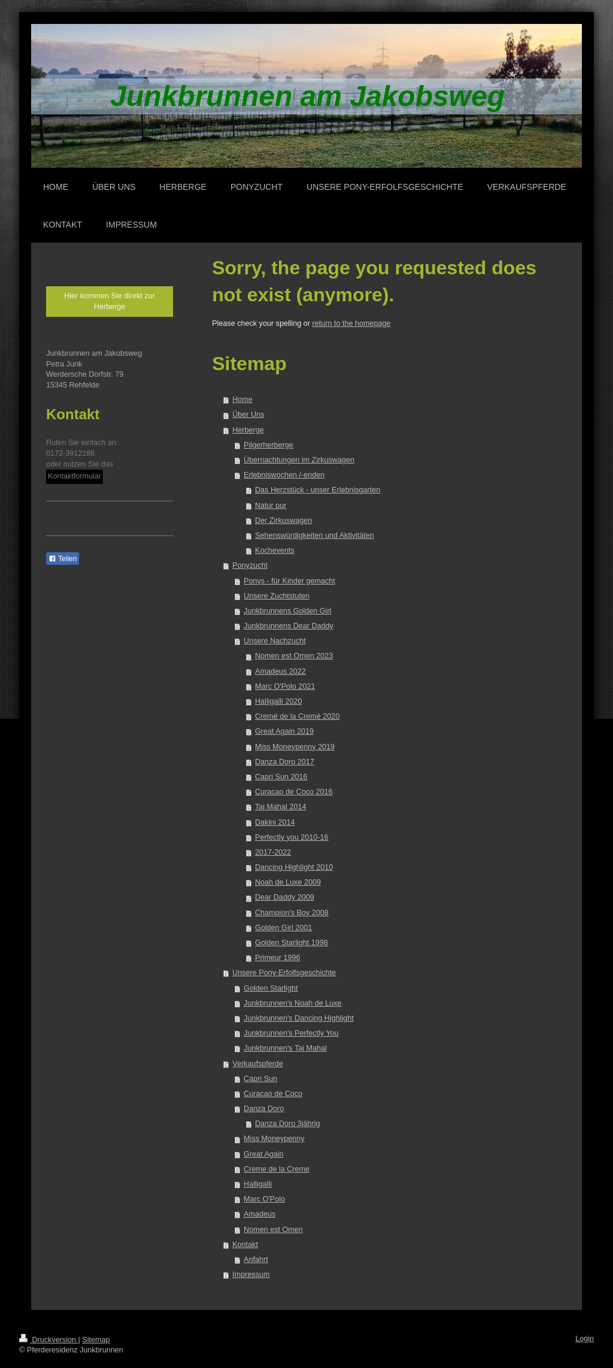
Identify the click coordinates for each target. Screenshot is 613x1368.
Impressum (250, 1274)
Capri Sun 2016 (281, 777)
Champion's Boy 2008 (292, 913)
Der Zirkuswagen (283, 520)
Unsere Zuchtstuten (276, 596)
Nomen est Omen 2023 (294, 656)
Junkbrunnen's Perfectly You (291, 1033)
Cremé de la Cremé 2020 (297, 716)
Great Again (264, 1154)
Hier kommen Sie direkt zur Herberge (109, 301)
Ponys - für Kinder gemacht (289, 581)
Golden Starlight (271, 988)
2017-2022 (273, 852)
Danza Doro (264, 1108)
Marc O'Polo (264, 1199)
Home (242, 399)
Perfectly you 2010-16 (292, 837)
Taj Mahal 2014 (280, 807)
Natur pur (271, 505)
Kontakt (245, 1244)
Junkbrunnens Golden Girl (287, 611)
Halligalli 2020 (278, 701)
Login (584, 1338)
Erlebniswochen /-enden (284, 475)
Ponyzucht (250, 565)
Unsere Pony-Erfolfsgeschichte (284, 973)
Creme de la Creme (276, 1169)
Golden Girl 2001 (283, 928)
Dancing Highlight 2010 (294, 867)
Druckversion (48, 1340)
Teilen (62, 559)
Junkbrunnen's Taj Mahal (285, 1048)
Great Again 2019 (284, 731)
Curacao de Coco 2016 (294, 792)
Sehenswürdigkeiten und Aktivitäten (314, 535)
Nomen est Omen (273, 1229)
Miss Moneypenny (274, 1138)
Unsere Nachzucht (275, 641)
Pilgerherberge (268, 445)
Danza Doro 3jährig (287, 1123)
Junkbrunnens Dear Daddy (288, 626)
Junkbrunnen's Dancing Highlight (299, 1018)
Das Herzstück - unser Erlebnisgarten (317, 490)
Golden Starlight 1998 (291, 943)
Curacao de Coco (273, 1093)
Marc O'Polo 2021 (285, 686)
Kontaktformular (74, 476)
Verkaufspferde (257, 1064)
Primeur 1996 (278, 958)
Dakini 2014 (275, 822)
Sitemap (96, 1340)
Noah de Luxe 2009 (288, 882)
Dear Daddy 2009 (284, 897)
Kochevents (275, 550)
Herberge (248, 430)
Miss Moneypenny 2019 (295, 747)
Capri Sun (260, 1079)
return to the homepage (351, 323)
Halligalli (258, 1184)
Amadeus (259, 1214)
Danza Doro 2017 (284, 762)
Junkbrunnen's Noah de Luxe (292, 1003)
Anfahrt (256, 1259)
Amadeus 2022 (280, 671)
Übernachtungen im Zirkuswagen (299, 460)
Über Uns (248, 414)
